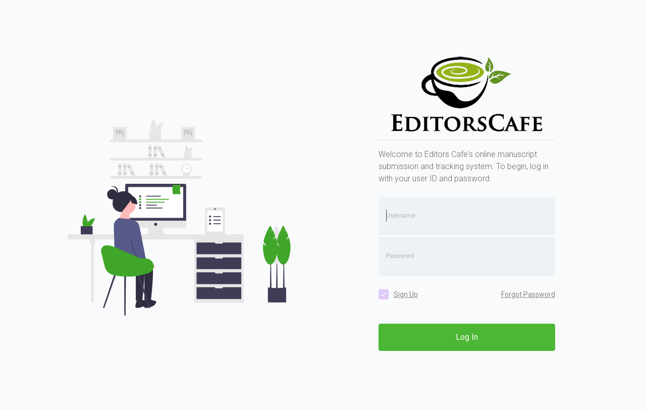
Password (400, 256)
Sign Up (406, 294)
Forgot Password (528, 294)
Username (400, 215)
